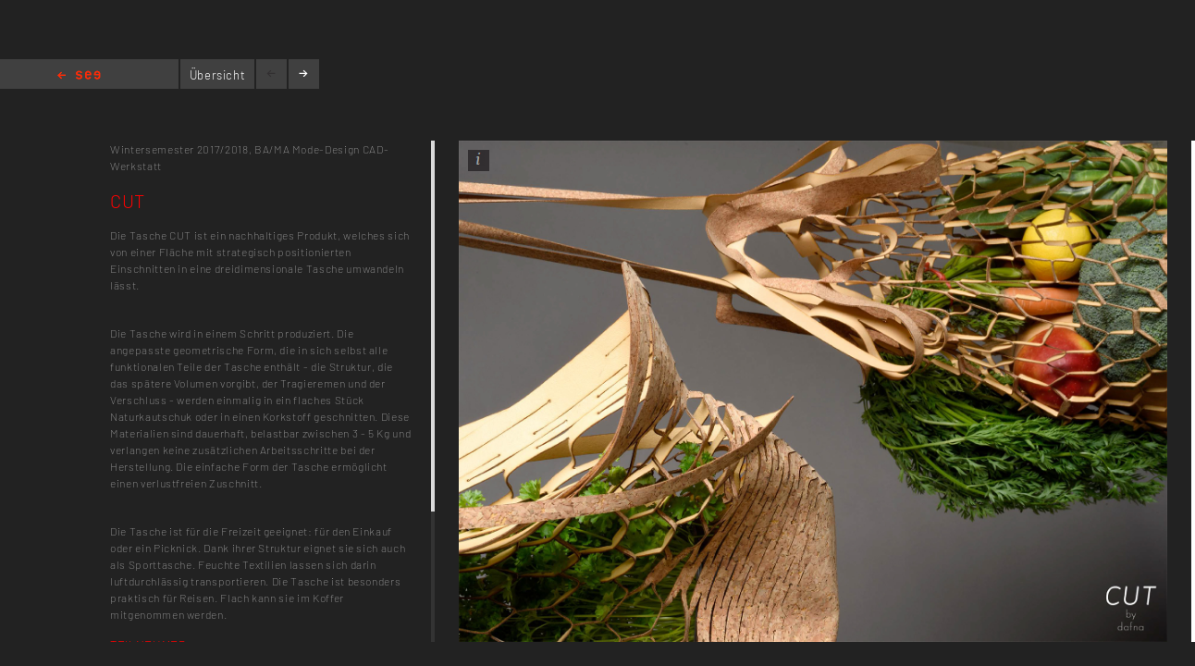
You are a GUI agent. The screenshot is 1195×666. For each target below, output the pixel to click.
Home (79, 76)
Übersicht (218, 75)
